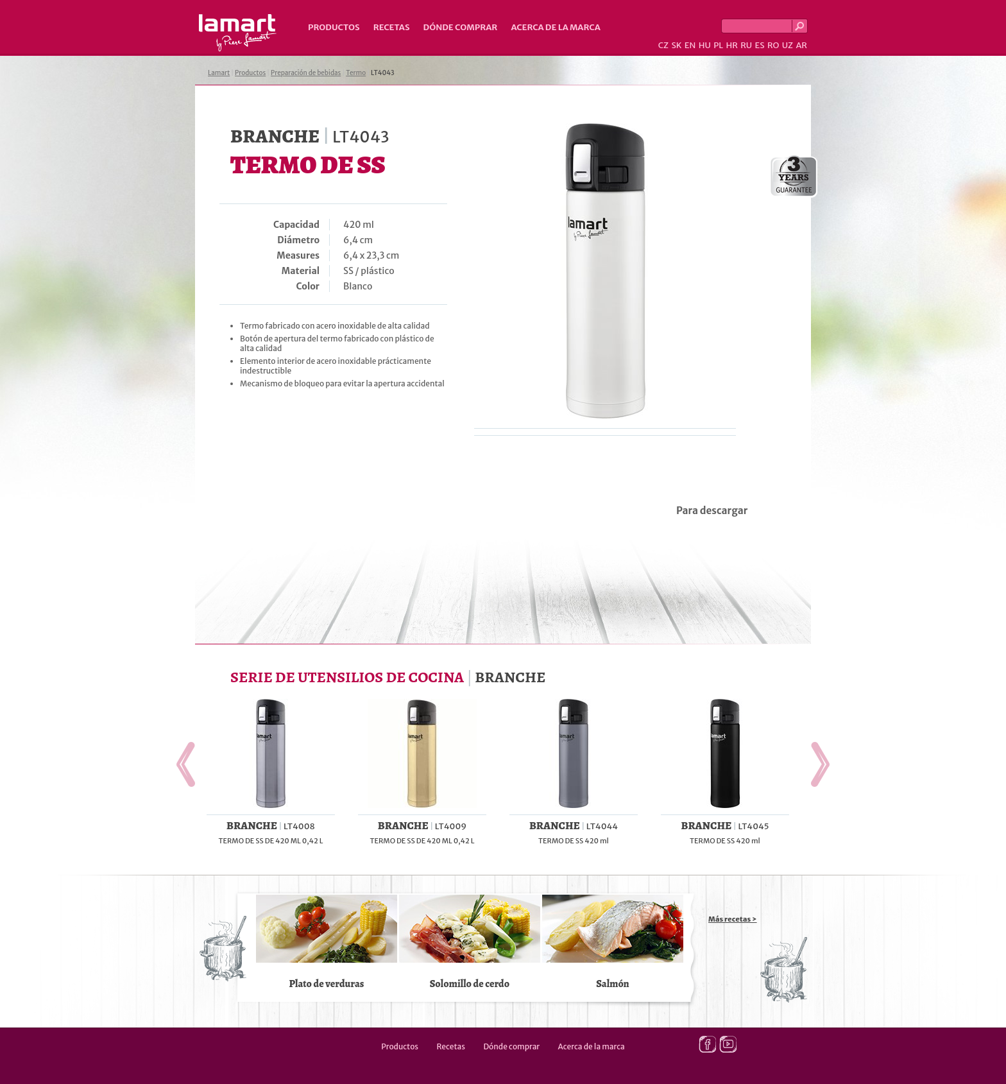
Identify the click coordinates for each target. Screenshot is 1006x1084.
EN (690, 45)
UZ (787, 45)
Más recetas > (732, 919)
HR (731, 45)
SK (676, 45)
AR (801, 45)
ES (760, 45)
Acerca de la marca (555, 27)
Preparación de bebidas (306, 73)
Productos (334, 27)
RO (773, 45)
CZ (663, 45)
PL (718, 45)
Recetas (391, 27)
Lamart (237, 33)
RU (746, 45)
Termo (356, 73)
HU (705, 45)
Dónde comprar (460, 27)
